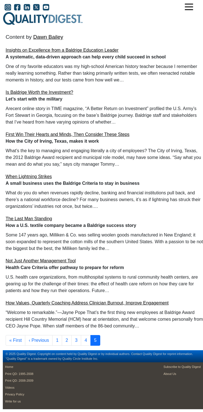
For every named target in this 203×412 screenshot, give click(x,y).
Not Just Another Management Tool (41, 260)
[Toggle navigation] (190, 7)
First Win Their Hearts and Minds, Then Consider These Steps (67, 134)
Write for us (13, 401)
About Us (169, 373)
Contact (136, 354)
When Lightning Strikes (29, 176)
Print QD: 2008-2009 (19, 380)
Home (9, 366)
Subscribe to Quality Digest (182, 366)
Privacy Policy (14, 394)
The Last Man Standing (29, 218)
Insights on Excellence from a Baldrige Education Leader (62, 50)
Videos (9, 387)
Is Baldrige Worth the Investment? (39, 92)
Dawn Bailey (48, 37)
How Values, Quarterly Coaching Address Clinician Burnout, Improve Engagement (87, 303)
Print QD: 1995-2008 (19, 373)
